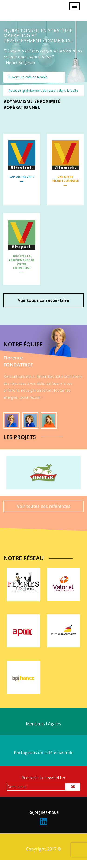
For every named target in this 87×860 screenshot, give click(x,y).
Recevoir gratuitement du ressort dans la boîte (43, 90)
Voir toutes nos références (43, 506)
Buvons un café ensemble (27, 77)
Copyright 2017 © (43, 849)
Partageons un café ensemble (43, 752)
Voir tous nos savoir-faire (43, 300)
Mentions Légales (43, 723)
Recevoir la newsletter (43, 777)
